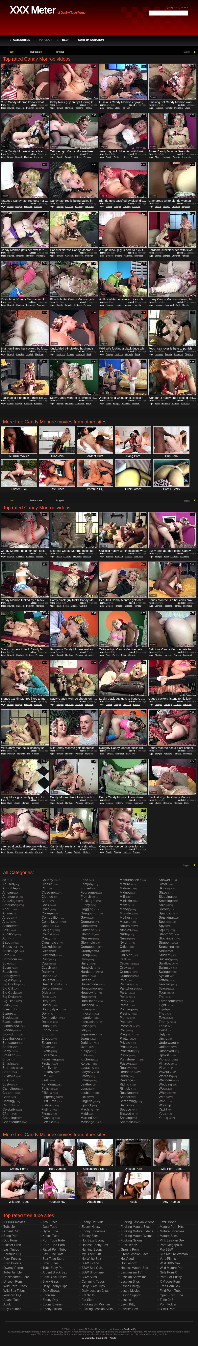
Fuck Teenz (129, 1245)
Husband (87, 1005)
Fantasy (47, 1072)
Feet (44, 1080)
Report (5, 97)
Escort (46, 1043)
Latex (85, 1076)
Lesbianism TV (131, 1272)
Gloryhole (88, 942)
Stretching (166, 947)
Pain (123, 980)
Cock (45, 905)
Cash (6, 1097)
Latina (85, 1080)
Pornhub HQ (12, 1254)
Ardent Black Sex (54, 1272)
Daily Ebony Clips (54, 1286)
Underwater (167, 1043)
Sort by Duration (91, 39)
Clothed (47, 897)
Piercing (126, 1009)
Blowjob (10, 108)
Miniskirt (86, 852)
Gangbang (88, 913)
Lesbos (126, 1299)
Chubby (47, 880)
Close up (126, 206)
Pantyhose (128, 988)
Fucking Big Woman (96, 1304)
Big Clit (7, 988)
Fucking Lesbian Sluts (97, 1309)
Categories (21, 39)
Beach (7, 972)
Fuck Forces (12, 1258)
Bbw (5, 963)
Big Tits (7, 1001)
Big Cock (189, 354)
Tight (162, 1005)
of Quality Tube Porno (71, 12)
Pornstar (30, 108)
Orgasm (126, 963)
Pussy (124, 1063)
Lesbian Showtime (134, 1277)
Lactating (87, 1068)
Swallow (165, 963)
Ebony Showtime (93, 1231)
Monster (126, 913)
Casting (8, 1101)
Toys (162, 1018)
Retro (124, 1076)
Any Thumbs (12, 1309)
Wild (162, 1101)
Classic (46, 884)
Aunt (5, 938)
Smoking (165, 901)
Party (124, 992)
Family (46, 1068)
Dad (44, 972)
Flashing (47, 1118)
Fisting (46, 1109)
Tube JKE (167, 1299)
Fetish (66, 606)
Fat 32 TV (88, 1295)
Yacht (163, 1109)
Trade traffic (130, 1329)
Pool (123, 1022)
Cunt (45, 959)
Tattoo (123, 655)
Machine (87, 1109)
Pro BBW (166, 1249)
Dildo (45, 997)
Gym (84, 959)
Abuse (113, 1337)
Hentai (85, 976)
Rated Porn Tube (54, 1249)
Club (44, 901)
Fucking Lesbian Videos (137, 1222)
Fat (123, 108)
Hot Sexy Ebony (93, 1240)
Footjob (86, 884)
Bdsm (59, 557)
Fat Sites (88, 1299)
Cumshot (69, 206)
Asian (6, 926)
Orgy (123, 967)
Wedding (165, 1084)
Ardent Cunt (11, 1231)
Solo (162, 905)
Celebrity (9, 1109)
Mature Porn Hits (172, 1226)
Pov (122, 1030)
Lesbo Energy (130, 1286)
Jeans (85, 1038)
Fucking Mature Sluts (135, 1226)
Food (84, 880)
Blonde (10, 157)
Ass (5, 930)
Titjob (163, 1009)
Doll (44, 1013)
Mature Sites (169, 1236)
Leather (86, 1084)
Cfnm (6, 1114)
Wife (162, 1097)
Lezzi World (168, 1222)
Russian (126, 1093)
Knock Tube (50, 1236)
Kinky (85, 1051)
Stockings (40, 108)
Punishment (128, 1059)
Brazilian (8, 1055)
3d (4, 880)
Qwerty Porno (13, 1268)
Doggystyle (49, 1009)
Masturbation (129, 880)
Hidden (86, 980)
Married (86, 1118)
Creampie (48, 942)
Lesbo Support (131, 1295)
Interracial (178, 108)
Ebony (108, 404)
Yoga (162, 1114)
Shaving (126, 1118)
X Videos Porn (170, 1281)
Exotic (46, 1051)
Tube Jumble (12, 1272)
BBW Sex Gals (92, 1268)
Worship (165, 1105)
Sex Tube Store (53, 1258)
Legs (84, 1088)
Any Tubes (50, 1222)
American (9, 905)
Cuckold (83, 606)
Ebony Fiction (52, 1309)
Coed (45, 909)
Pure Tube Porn (53, 1245)
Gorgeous (88, 947)
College (47, 913)
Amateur (8, 897)
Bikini (6, 1005)
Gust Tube (49, 1226)
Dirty (44, 1001)
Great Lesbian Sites (135, 1254)
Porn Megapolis (171, 1245)
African (7, 892)
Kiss (84, 1055)
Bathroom (9, 959)
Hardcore (20, 108)
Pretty (124, 1038)
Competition (50, 917)
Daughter (48, 980)
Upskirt (164, 1055)
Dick (44, 992)
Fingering (79, 206)
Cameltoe (9, 1088)
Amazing (41, 305)
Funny (85, 905)
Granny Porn (130, 1249)
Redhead (126, 1072)
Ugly (162, 1034)
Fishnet (47, 1105)
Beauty (7, 976)
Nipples (125, 930)
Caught (7, 1105)
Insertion (87, 1018)
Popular (45, 39)
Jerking (86, 1043)
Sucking (165, 959)
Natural (125, 926)
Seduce (125, 1109)
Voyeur (164, 1072)
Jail (83, 1030)
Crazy (45, 938)
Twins (163, 1030)
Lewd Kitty (128, 1304)
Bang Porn (10, 1236)
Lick (84, 1097)
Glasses (87, 938)
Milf (128, 108)
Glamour (87, 934)
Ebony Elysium (52, 1304)
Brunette (118, 256)
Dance (46, 976)
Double (46, 1022)
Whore (164, 1093)
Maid (84, 1114)
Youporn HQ (12, 1295)
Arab (6, 922)
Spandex (165, 913)
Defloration (49, 988)
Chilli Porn (168, 1309)
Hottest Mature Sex (134, 1268)
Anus (6, 917)
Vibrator (164, 1059)
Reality (125, 1068)
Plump (124, 1018)
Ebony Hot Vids (92, 1222)
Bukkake (8, 1076)
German (87, 922)
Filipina (46, 1093)
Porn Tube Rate (53, 1240)
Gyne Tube (50, 1231)
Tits (161, 1013)
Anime (7, 913)
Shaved (125, 1114)
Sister (163, 884)
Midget (125, 892)
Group (85, 955)
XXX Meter (32, 10)
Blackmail (9, 1022)
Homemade (89, 984)
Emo (44, 1034)
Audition (8, 934)
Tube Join (10, 1226)
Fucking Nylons (131, 1240)
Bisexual (8, 1009)
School (125, 1097)
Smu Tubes (50, 1263)
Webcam (165, 1080)
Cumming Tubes (93, 1281)
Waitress (165, 1076)
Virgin (163, 1068)
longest (60, 51)
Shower (164, 880)
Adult (7, 1304)
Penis (124, 997)
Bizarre (7, 1013)
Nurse (124, 938)
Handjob (69, 108)
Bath (5, 955)
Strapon (74, 606)
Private (125, 1043)
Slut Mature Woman (174, 1254)
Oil (122, 951)
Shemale (126, 1122)
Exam (45, 1047)
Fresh (65, 39)
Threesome (167, 1001)
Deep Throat (50, 984)
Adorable (9, 888)
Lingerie (87, 1101)
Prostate (126, 1047)
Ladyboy (87, 1072)
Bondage (9, 1043)
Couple (185, 305)
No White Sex (91, 1258)
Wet (162, 1088)
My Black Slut (91, 1254)
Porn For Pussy (171, 1277)
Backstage (10, 951)
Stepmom (166, 934)
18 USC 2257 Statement (94, 1337)
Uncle (163, 1038)
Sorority (164, 909)
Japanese (88, 1034)
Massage (87, 1122)
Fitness (46, 1114)
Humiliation (89, 1001)
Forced (86, 888)
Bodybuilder (11, 1038)
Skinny (164, 888)
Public (124, 1055)
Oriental (126, 972)
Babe (157, 404)
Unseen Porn (12, 1281)
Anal (5, 909)
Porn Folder (168, 1304)
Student (164, 955)
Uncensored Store (16, 1277)
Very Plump (168, 1258)
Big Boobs (10, 984)
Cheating (9, 1118)
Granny (86, 951)
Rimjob (125, 1088)
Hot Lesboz (129, 1263)
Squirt (163, 930)
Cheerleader (11, 1122)
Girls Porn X (168, 1272)
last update (36, 51)
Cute (45, 963)
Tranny (164, 1022)
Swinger (165, 972)
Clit (43, 888)
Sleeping (165, 897)
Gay (84, 917)
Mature (125, 884)
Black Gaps (50, 1281)
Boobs (7, 1047)
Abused (8, 884)
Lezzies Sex (129, 1309)
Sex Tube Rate (52, 1254)
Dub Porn (10, 1240)
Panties (115, 655)
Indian (85, 1009)
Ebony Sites (90, 1236)
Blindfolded (10, 1026)
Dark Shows (51, 1290)
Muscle (125, 922)
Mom (123, 905)
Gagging (87, 909)
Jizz (83, 1047)
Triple (163, 1026)
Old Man (126, 955)
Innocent (87, 1013)
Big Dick (8, 997)
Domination (50, 1018)
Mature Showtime (172, 1231)
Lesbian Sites (130, 1281)
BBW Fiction (90, 1263)
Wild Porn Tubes (15, 1286)
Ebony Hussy (91, 1226)
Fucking (86, 901)
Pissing (125, 1013)
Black (117, 108)
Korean (86, 1063)
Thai (162, 997)
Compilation (50, 922)
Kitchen (86, 1059)
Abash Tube (11, 1299)
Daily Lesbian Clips (95, 1290)
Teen (162, 992)
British (7, 1063)
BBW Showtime (93, 1272)
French (86, 897)
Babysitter (9, 947)
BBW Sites (89, 1277)
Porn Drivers (12, 1263)
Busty (116, 157)
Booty (6, 1051)
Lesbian (86, 1093)
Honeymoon (90, 988)
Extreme (47, 1055)
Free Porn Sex (170, 1286)
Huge (85, 997)
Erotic (45, 1038)
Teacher (165, 984)
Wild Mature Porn (172, 1268)
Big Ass (8, 980)
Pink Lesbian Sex (172, 1240)
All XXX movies (14, 1222)
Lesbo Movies (130, 1290)
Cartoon (8, 1093)
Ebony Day (50, 1299)
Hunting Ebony (92, 1249)
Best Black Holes (54, 1277)
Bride (6, 1059)
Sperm (164, 922)
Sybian (164, 976)
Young (163, 1118)
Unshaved (166, 1051)
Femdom (48, 1084)
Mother (125, 917)
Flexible (47, 1122)
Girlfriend (87, 930)
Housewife (88, 992)
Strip (162, 951)
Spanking (166, 917)
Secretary (127, 1105)
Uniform (165, 1047)
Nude (124, 934)
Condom (47, 926)
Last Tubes (11, 1249)
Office (124, 947)
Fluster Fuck (12, 1245)
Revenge (126, 1080)
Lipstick (86, 1105)
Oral (123, 959)
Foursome (88, 892)
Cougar (47, 930)
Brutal (6, 1072)
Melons (125, 888)
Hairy (84, 963)
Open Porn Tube (171, 1295)
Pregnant (126, 1034)
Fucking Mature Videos (137, 1231)
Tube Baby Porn (53, 1268)
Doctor (46, 1005)
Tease (163, 988)
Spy (161, 926)
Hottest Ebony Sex (95, 1245)
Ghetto (86, 926)
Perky (124, 1001)
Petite (124, 1005)
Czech (46, 967)
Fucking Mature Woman (137, 1236)
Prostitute (127, 1051)
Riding (124, 1084)
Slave (163, 892)
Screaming (128, 1101)
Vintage (164, 1063)
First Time (48, 1101)
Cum (45, 951)
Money (125, 909)
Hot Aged (127, 1258)
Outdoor (126, 976)
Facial (45, 1063)
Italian (85, 1026)
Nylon (124, 942)
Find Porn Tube (170, 1290)
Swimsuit (165, 967)
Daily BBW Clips (93, 1286)
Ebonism (48, 1295)
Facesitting (49, 1059)
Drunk (45, 1026)
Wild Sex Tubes (14, 1290)
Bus (5, 1080)
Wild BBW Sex (170, 1263)
